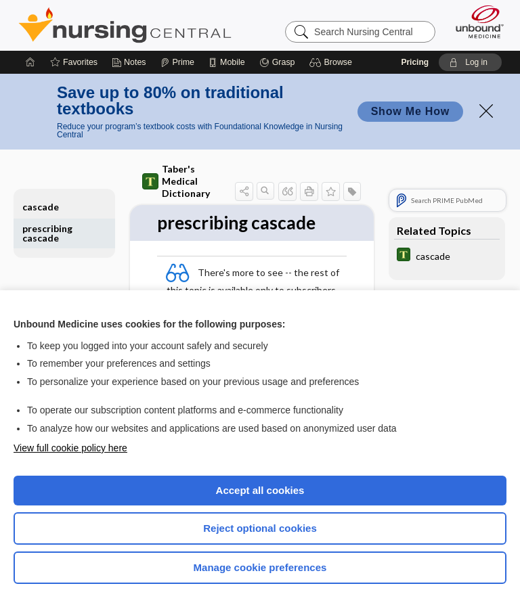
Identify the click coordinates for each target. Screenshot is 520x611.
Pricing (415, 62)
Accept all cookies (260, 490)
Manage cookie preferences (260, 567)
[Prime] (177, 62)
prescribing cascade (47, 233)
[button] (332, 62)
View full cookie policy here (70, 448)
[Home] (30, 62)
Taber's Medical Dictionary (176, 181)
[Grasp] (277, 62)
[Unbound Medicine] (475, 21)
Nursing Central (125, 25)
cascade (40, 206)
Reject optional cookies (260, 528)
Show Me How (410, 111)
